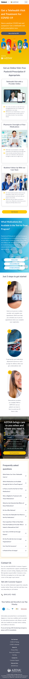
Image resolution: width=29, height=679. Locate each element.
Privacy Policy (14, 650)
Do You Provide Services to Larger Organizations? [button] (14, 540)
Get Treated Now (14, 453)
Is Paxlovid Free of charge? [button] (14, 550)
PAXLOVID (14, 260)
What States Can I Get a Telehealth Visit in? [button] (14, 475)
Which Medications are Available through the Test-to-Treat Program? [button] (14, 483)
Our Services (14, 639)
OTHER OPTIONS (14, 268)
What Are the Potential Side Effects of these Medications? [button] (14, 504)
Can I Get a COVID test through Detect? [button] (14, 533)
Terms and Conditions (14, 652)
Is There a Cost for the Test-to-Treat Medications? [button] (14, 490)
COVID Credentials (14, 644)
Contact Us (14, 658)
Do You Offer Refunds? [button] (14, 510)
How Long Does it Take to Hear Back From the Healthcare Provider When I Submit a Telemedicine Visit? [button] (14, 524)
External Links (14, 663)
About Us (14, 647)
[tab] (14, 475)
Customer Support (14, 660)
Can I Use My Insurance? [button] (14, 546)
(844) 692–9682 (8, 594)
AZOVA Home (14, 665)
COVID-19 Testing (14, 642)
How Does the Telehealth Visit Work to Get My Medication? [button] (14, 516)
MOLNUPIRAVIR (14, 264)
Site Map (14, 655)
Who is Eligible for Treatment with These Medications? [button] (14, 497)
